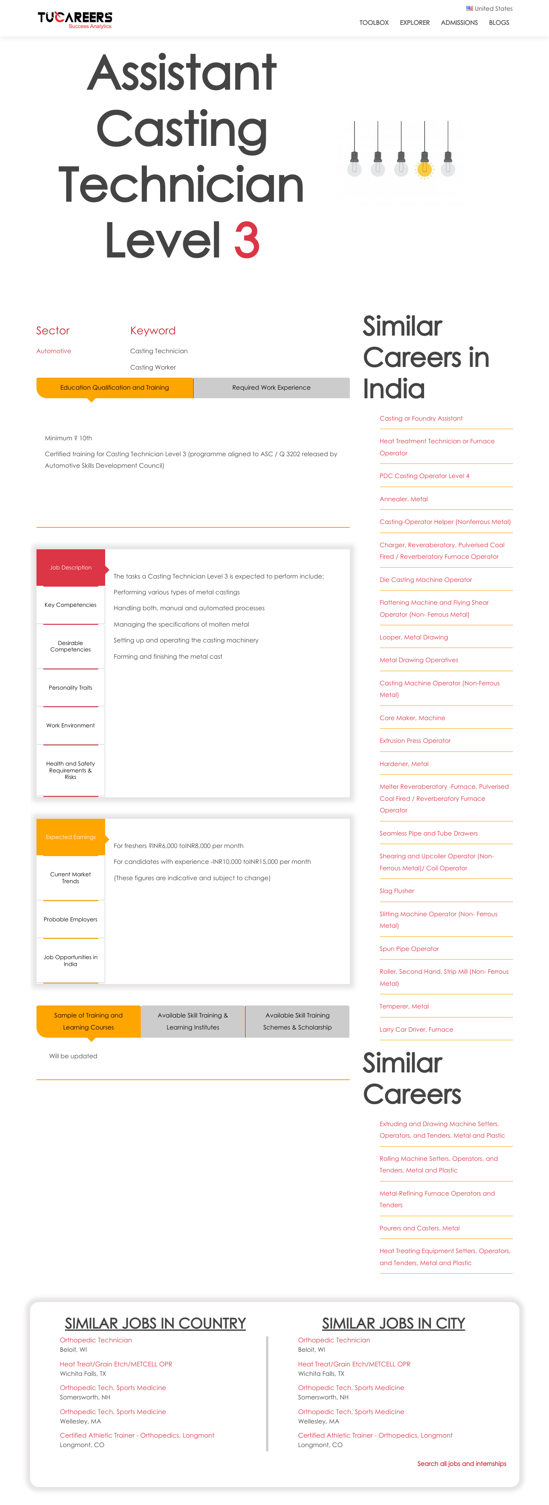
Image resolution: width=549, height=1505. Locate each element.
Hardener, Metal (404, 764)
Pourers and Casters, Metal (420, 1228)
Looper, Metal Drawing (414, 637)
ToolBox (374, 23)
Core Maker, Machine (413, 718)
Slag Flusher (397, 891)
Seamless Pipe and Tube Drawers (429, 833)
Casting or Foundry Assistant (421, 418)
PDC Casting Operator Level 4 (425, 476)
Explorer (415, 23)
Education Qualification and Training (115, 387)
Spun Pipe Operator (409, 949)
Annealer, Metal (404, 499)
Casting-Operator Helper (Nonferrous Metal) (446, 522)
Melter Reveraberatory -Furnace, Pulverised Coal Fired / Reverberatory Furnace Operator (445, 798)
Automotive (54, 351)
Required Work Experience (271, 387)
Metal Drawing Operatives (419, 660)
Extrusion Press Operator (415, 741)
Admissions (459, 23)
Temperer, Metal (404, 1006)
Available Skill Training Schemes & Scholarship (297, 1021)
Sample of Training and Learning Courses (88, 1021)
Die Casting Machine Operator (426, 580)
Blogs (499, 23)
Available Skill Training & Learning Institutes (193, 1021)
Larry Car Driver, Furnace (417, 1029)
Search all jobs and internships (461, 1464)
